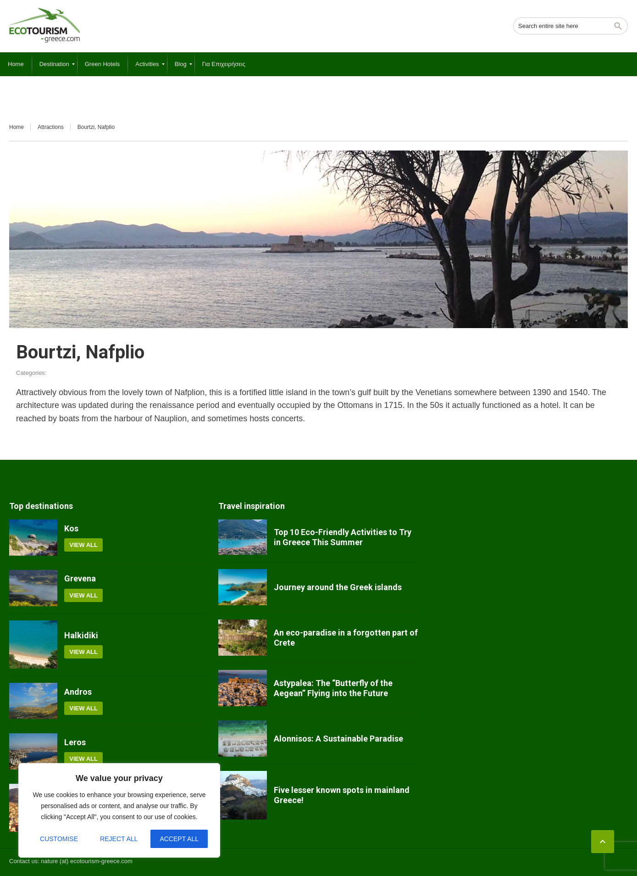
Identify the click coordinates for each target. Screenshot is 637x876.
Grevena (80, 578)
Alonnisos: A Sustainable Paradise (338, 738)
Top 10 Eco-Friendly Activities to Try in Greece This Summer (342, 537)
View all (83, 544)
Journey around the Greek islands (338, 587)
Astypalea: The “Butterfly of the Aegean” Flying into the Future (333, 688)
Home (16, 127)
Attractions (51, 127)
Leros (75, 742)
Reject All (119, 839)
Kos (71, 528)
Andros (78, 692)
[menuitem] (16, 64)
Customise (59, 839)
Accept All (179, 839)
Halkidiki (81, 635)
